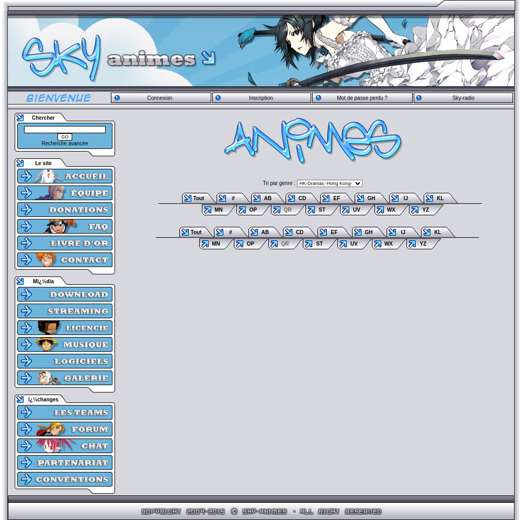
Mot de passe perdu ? (362, 98)
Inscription (261, 98)
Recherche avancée (65, 143)
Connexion (159, 98)
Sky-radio (463, 98)
